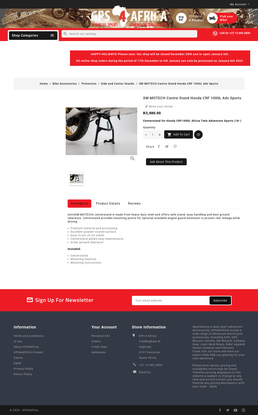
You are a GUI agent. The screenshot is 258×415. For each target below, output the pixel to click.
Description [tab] (79, 203)
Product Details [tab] (108, 203)
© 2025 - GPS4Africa (24, 410)
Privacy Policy (23, 368)
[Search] (129, 34)
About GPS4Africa (26, 346)
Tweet (167, 146)
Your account (104, 327)
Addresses (98, 352)
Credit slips (99, 346)
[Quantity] (153, 134)
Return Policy (23, 374)
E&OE (17, 363)
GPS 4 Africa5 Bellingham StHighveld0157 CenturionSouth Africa (150, 346)
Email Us (145, 372)
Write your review (159, 106)
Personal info (100, 335)
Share (159, 146)
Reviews (134, 203)
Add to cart (178, 134)
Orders (96, 341)
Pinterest (175, 146)
